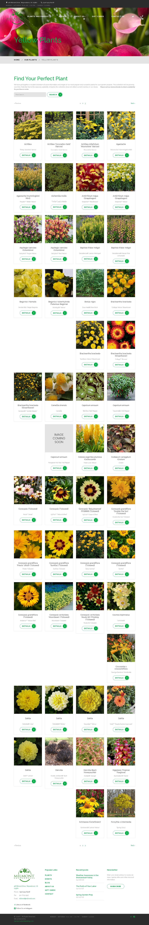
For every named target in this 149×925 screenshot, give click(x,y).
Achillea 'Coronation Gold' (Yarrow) (59, 145)
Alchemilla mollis (59, 196)
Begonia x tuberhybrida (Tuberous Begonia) (59, 303)
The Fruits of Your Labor (86, 886)
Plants (48, 875)
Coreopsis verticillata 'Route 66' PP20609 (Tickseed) (90, 617)
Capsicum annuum (90, 405)
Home (17, 60)
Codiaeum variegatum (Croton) (121, 458)
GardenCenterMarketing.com (24, 921)
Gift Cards (98, 16)
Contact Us (117, 16)
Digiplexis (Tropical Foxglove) (121, 771)
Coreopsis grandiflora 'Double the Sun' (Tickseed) (121, 511)
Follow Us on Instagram (22, 908)
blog (47, 883)
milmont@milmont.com (27, 898)
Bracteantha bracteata (121, 302)
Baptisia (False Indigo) (90, 248)
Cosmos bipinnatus (121, 615)
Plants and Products (39, 16)
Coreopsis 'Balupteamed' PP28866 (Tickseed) (90, 510)
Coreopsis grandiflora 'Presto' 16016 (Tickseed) (28, 564)
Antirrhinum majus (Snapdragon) (90, 197)
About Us (79, 16)
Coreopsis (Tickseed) (28, 509)
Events (63, 16)
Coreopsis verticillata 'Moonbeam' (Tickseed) (59, 616)
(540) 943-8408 (48, 2)
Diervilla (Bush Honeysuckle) (90, 771)
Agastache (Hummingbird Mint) (28, 197)
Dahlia (28, 718)
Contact (49, 894)
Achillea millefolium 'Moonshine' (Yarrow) (90, 145)
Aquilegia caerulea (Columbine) (28, 249)
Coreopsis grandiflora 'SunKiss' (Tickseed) (59, 564)
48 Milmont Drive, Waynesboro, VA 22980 (22, 2)
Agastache (121, 144)
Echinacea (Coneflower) (90, 822)
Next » (133, 103)
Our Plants (30, 60)
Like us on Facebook (21, 904)
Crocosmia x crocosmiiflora (121, 667)
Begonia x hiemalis (28, 302)
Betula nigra (90, 302)
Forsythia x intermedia (121, 822)
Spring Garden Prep (84, 895)
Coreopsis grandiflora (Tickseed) (90, 564)
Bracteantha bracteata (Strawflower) (121, 354)
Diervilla (59, 770)
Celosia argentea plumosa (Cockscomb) (90, 458)
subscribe (115, 886)
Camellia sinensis (59, 405)
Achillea (27, 144)
